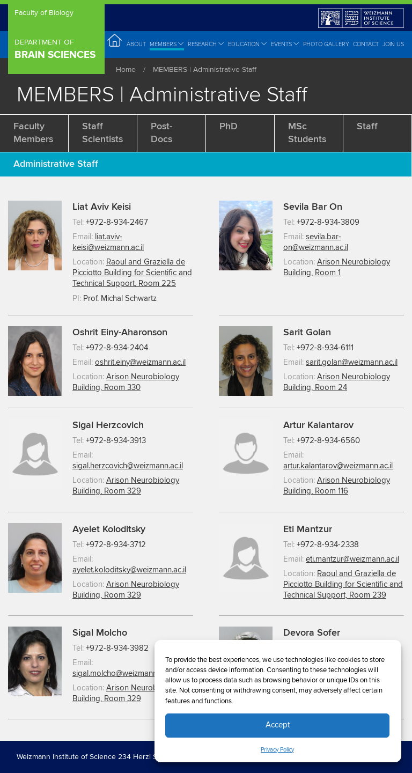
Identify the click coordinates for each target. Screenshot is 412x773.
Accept (278, 725)
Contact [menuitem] (366, 44)
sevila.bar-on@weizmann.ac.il (315, 242)
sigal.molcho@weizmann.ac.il (122, 673)
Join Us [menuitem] (393, 44)
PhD (228, 126)
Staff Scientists (102, 133)
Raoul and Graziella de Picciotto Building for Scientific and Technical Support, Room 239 (343, 584)
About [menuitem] (136, 44)
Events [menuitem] (285, 44)
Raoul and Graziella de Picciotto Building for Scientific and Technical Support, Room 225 (132, 273)
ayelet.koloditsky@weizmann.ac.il (129, 570)
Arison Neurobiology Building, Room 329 (125, 485)
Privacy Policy (277, 750)
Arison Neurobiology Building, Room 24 (336, 382)
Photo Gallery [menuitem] (326, 44)
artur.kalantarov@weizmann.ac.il (338, 466)
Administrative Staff (55, 164)
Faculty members (33, 133)
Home (126, 70)
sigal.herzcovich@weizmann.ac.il (127, 466)
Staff (367, 126)
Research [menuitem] (206, 44)
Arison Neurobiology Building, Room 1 (336, 267)
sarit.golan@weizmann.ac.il (352, 362)
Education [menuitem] (247, 44)
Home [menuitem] (115, 43)
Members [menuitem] (167, 44)
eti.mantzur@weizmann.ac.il (352, 559)
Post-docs (161, 133)
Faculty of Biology (43, 13)
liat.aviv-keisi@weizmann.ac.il (108, 242)
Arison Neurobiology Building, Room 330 (125, 382)
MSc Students (307, 133)
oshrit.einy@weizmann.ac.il (140, 362)
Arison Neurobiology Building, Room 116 (336, 485)
